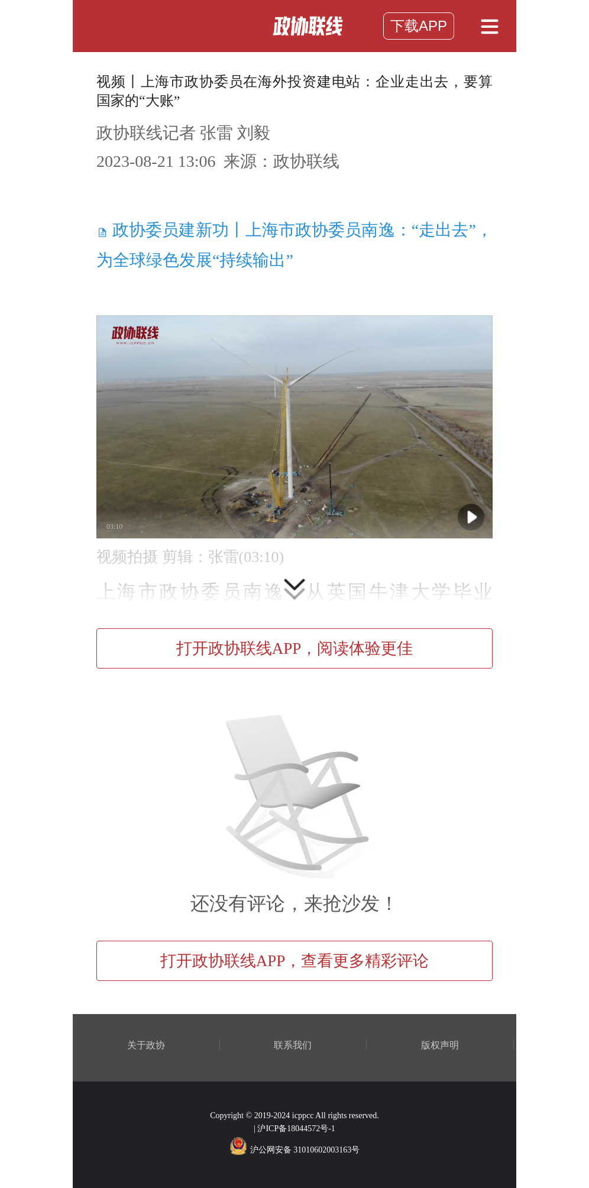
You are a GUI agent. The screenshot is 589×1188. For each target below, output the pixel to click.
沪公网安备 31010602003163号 (294, 1149)
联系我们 (293, 1045)
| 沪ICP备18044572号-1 (294, 1128)
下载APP (418, 26)
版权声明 (440, 1045)
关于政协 (146, 1045)
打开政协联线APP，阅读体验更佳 (294, 648)
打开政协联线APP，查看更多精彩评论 (294, 961)
